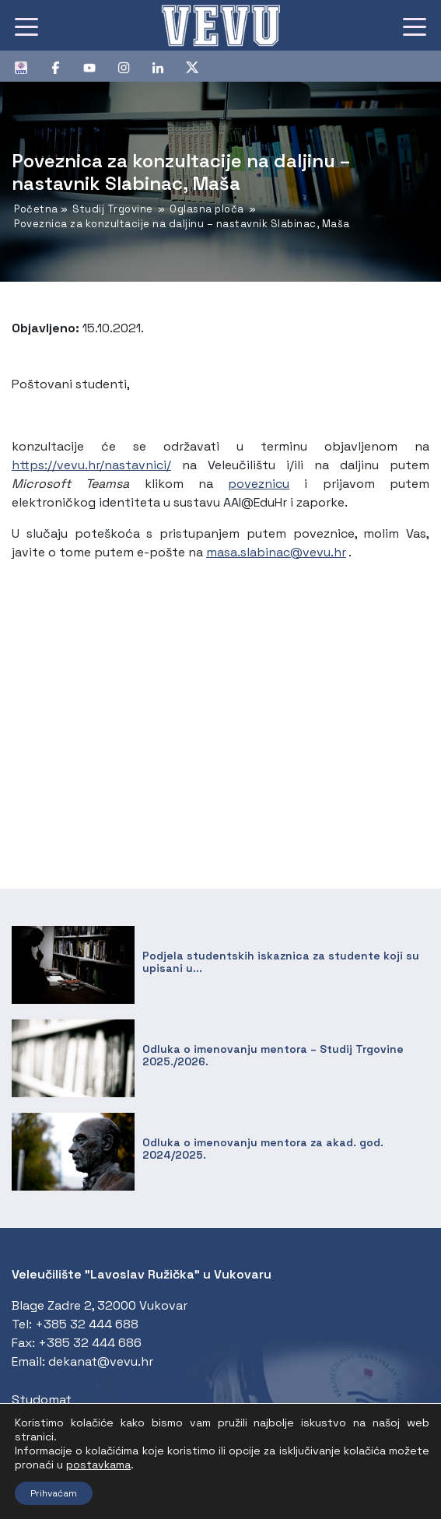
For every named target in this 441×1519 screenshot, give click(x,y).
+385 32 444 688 (86, 1324)
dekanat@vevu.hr (100, 1361)
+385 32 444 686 (90, 1343)
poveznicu (258, 483)
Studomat (42, 1399)
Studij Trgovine (112, 209)
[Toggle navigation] (26, 25)
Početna (36, 209)
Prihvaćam (53, 1493)
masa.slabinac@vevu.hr (276, 552)
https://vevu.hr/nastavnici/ (91, 465)
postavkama (98, 1465)
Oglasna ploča (207, 209)
